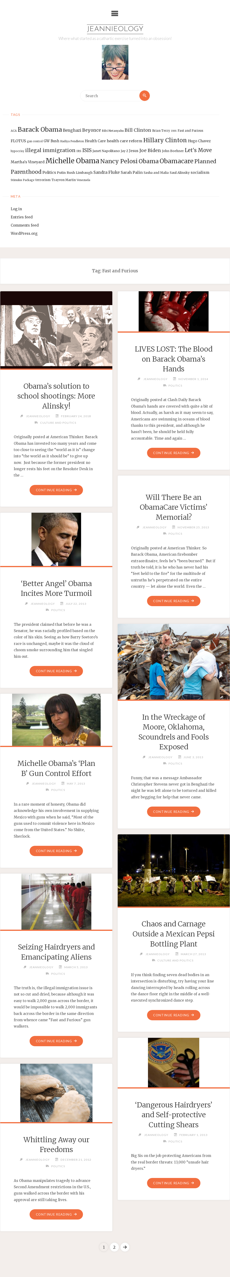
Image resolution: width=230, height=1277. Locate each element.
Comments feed (25, 225)
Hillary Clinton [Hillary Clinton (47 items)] (165, 140)
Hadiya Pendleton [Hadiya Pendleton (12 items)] (72, 141)
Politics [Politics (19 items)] (49, 172)
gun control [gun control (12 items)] (35, 141)
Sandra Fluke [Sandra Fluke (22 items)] (106, 172)
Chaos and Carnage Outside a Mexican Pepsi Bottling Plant (174, 934)
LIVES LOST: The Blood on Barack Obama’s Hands (174, 359)
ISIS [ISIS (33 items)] (87, 150)
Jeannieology (115, 29)
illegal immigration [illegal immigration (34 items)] (50, 150)
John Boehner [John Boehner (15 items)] (173, 151)
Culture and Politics (58, 422)
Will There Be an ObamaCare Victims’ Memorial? (173, 507)
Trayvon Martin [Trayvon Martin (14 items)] (63, 180)
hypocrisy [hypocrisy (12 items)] (17, 151)
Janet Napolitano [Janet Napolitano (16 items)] (106, 151)
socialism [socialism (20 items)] (200, 172)
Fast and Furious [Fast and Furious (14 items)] (190, 131)
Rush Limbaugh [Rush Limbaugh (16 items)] (80, 173)
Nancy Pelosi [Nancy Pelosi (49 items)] (119, 161)
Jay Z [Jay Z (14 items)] (124, 151)
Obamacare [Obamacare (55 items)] (176, 161)
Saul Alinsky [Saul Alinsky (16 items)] (180, 173)
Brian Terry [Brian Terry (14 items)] (161, 131)
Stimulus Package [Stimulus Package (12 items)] (22, 180)
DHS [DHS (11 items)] (174, 131)
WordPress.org (24, 233)
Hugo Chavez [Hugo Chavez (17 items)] (199, 141)
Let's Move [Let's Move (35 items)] (198, 150)
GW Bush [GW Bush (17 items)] (51, 141)
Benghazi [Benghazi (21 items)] (72, 130)
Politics (175, 385)
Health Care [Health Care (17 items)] (95, 141)
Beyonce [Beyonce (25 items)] (91, 130)
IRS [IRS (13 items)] (78, 151)
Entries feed (22, 217)
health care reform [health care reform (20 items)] (124, 141)
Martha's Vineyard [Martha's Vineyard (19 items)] (28, 162)
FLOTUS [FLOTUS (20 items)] (18, 141)
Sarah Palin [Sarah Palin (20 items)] (132, 172)
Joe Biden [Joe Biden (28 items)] (150, 150)
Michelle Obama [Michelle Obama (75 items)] (72, 161)
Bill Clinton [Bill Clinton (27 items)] (138, 130)
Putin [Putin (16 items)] (61, 173)
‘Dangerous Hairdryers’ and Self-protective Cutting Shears (173, 1114)
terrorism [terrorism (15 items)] (43, 180)
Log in (16, 209)
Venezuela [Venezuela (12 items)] (83, 180)
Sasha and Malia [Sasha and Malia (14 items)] (156, 173)
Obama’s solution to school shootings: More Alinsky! (56, 396)
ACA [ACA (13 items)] (14, 131)
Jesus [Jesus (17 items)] (133, 151)
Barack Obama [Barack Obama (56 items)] (40, 130)
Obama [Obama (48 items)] (149, 161)
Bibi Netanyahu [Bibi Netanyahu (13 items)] (113, 131)
